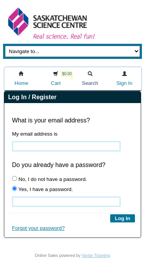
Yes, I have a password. (42, 189)
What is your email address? (51, 120)
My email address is (35, 134)
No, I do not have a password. (49, 179)
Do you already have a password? (59, 165)
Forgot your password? (38, 228)
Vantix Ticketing (96, 255)
